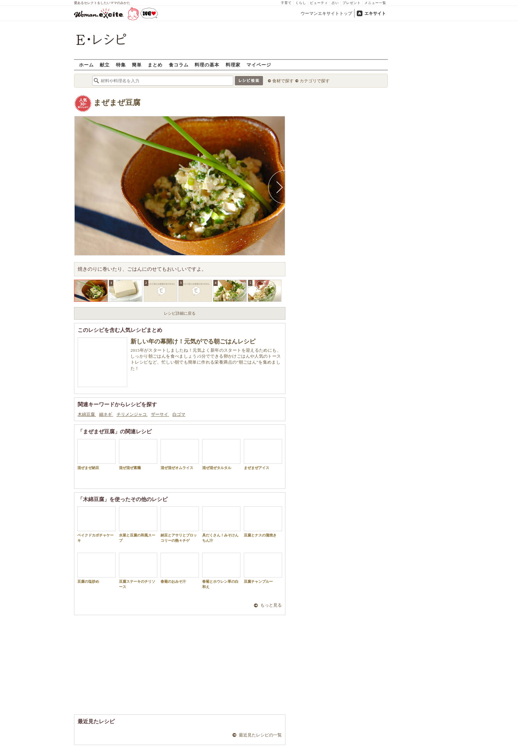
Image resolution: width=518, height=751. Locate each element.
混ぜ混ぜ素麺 (138, 454)
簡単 (137, 64)
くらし (300, 3)
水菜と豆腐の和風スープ (138, 524)
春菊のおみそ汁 (180, 568)
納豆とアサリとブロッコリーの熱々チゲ (180, 524)
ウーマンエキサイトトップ (326, 13)
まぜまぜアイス (263, 454)
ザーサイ (160, 414)
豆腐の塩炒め (96, 568)
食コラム (179, 64)
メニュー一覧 (375, 3)
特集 (121, 64)
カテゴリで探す (315, 80)
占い (335, 3)
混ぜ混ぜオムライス (180, 454)
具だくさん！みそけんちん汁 (221, 524)
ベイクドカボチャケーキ (96, 524)
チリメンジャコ (132, 414)
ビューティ (319, 3)
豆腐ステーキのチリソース (138, 570)
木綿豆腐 (87, 414)
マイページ (258, 64)
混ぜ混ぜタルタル (221, 454)
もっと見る (271, 605)
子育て (286, 3)
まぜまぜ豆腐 (116, 103)
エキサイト (375, 13)
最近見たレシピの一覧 (260, 734)
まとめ (155, 64)
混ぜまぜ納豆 (96, 454)
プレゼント (352, 3)
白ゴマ (178, 414)
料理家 (233, 64)
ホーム (86, 64)
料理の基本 (207, 64)
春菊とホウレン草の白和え (221, 570)
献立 (105, 64)
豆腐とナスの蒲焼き (263, 521)
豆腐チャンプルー (263, 568)
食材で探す (283, 80)
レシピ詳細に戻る (180, 313)
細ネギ (106, 414)
